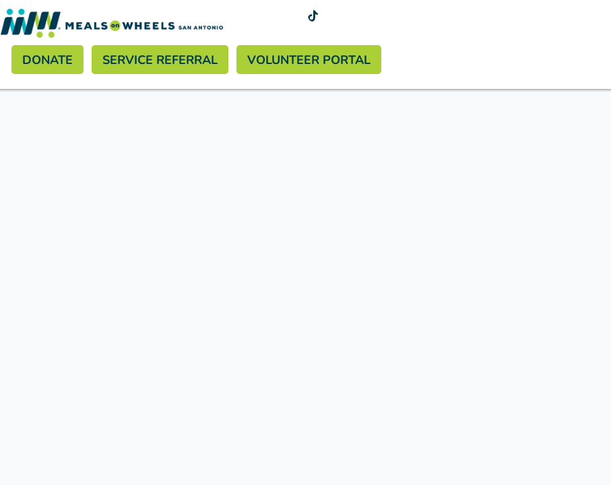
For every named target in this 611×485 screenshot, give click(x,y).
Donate (47, 59)
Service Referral (160, 59)
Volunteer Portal (309, 59)
